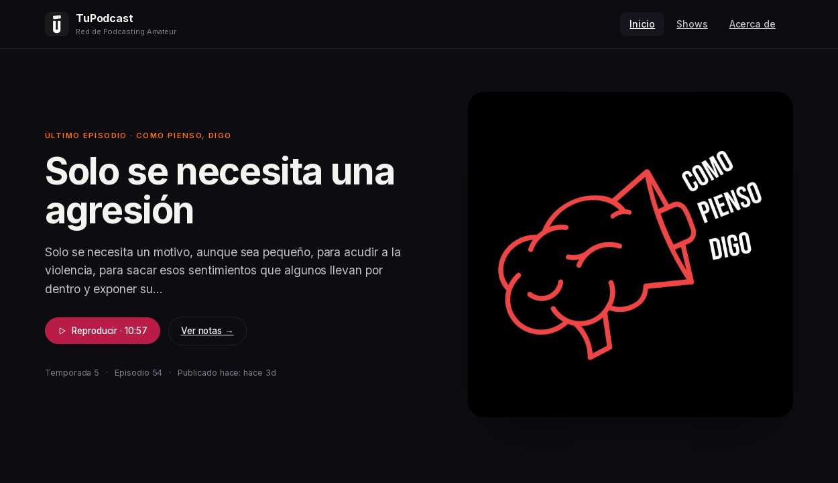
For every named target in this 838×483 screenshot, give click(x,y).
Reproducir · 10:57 (102, 330)
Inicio (642, 24)
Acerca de (752, 24)
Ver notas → (207, 330)
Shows (692, 24)
